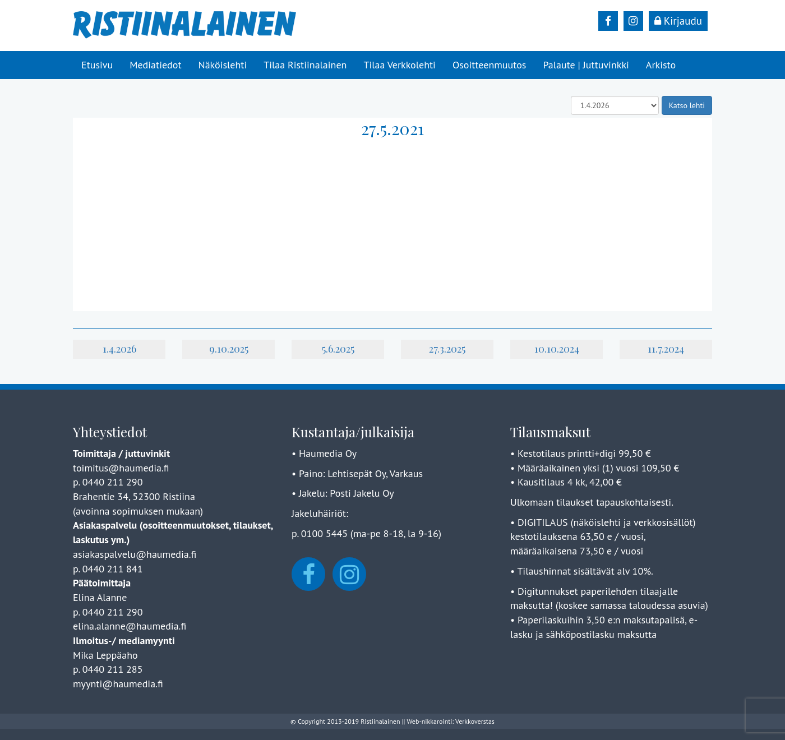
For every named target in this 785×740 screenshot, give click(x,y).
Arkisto (661, 64)
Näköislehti (222, 64)
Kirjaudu (678, 20)
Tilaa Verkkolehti (399, 64)
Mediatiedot (155, 64)
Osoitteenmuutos (489, 64)
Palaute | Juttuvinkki (586, 64)
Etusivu (97, 64)
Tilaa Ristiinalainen (305, 64)
